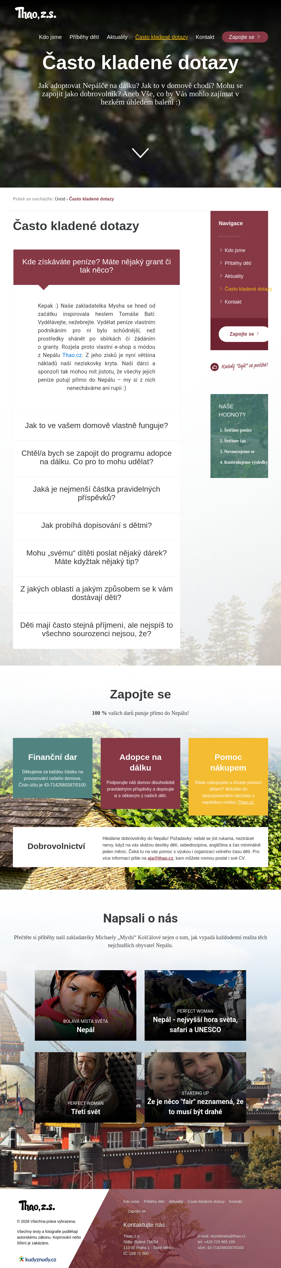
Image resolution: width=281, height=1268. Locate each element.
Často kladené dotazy (91, 199)
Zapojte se (245, 334)
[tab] (96, 267)
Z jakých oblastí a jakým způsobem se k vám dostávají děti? (96, 593)
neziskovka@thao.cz (228, 1236)
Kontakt (230, 302)
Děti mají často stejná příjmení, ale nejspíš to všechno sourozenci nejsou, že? (96, 629)
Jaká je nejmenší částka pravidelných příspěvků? (96, 493)
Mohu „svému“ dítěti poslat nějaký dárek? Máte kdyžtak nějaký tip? (96, 557)
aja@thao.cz (160, 858)
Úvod (60, 199)
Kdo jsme (232, 250)
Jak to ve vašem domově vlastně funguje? (96, 425)
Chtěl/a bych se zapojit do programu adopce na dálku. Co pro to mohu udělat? (96, 457)
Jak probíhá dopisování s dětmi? (96, 525)
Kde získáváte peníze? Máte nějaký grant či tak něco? (96, 265)
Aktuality (231, 276)
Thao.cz (72, 355)
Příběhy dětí (235, 263)
